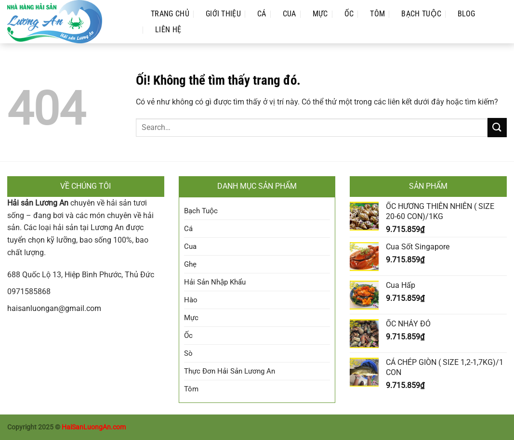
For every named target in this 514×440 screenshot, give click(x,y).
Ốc (349, 13)
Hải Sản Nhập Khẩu (215, 282)
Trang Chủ (170, 13)
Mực (320, 13)
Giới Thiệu (223, 13)
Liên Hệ (168, 29)
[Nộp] (497, 127)
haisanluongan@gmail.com (54, 308)
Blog (466, 13)
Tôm (377, 13)
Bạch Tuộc (421, 13)
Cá (261, 13)
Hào (191, 300)
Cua (289, 13)
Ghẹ (190, 264)
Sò (188, 353)
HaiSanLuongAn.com (94, 427)
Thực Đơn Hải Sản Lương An (229, 371)
